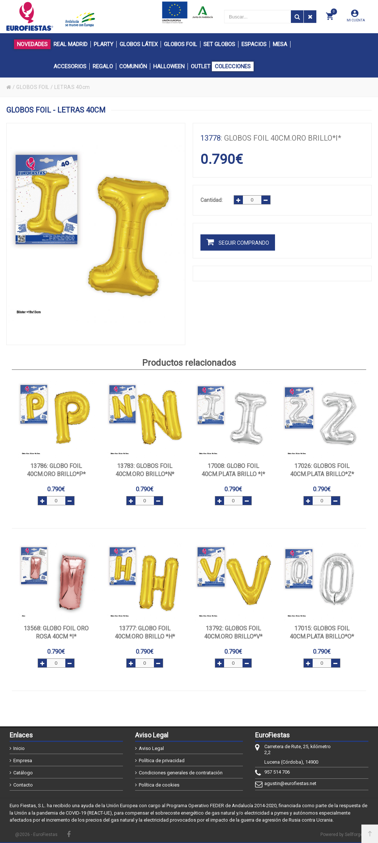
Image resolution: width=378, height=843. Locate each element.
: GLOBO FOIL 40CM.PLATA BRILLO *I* (233, 470)
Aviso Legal (151, 748)
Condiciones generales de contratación (181, 772)
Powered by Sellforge (341, 834)
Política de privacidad (162, 760)
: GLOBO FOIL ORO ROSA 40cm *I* (56, 632)
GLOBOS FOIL (32, 87)
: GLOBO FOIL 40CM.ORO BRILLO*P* (56, 470)
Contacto (23, 785)
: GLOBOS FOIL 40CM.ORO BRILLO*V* (233, 632)
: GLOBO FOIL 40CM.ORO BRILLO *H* (145, 632)
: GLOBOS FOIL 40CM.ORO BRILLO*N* (145, 470)
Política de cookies (159, 785)
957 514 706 (277, 772)
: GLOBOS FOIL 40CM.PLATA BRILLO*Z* (322, 470)
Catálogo (23, 772)
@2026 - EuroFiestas (36, 834)
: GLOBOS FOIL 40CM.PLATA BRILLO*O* (322, 632)
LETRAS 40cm (72, 87)
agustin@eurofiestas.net (290, 783)
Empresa (22, 760)
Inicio (19, 748)
